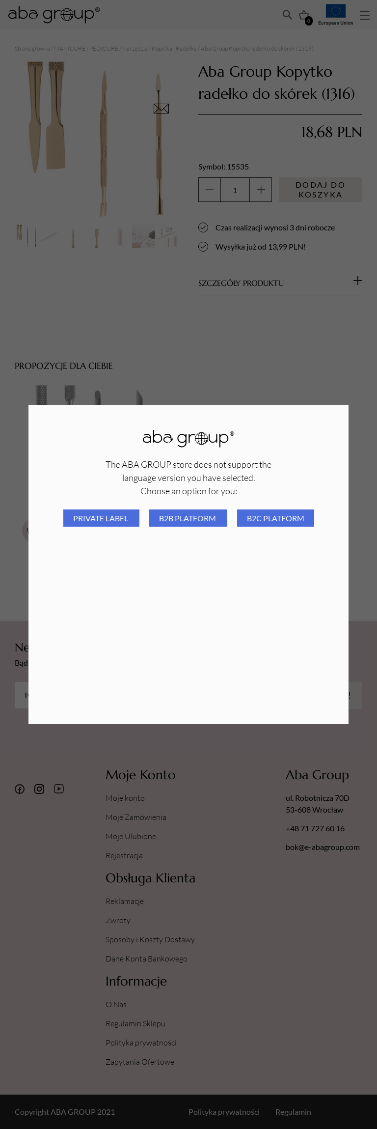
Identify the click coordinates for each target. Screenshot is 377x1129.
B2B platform (188, 518)
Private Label (101, 518)
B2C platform (275, 518)
